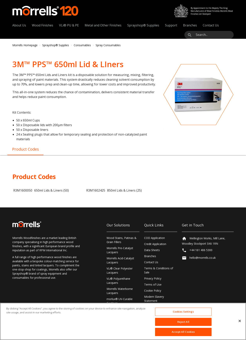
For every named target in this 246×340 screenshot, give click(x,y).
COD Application (154, 238)
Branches (190, 25)
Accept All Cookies (183, 332)
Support (171, 25)
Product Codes (25, 149)
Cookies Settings (183, 311)
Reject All (183, 322)
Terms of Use (153, 284)
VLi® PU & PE (69, 25)
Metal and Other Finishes (103, 25)
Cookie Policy (152, 290)
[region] (123, 321)
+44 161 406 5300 (200, 250)
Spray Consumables (108, 45)
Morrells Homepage (25, 45)
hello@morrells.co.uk (202, 258)
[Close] (239, 321)
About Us (19, 25)
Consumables (82, 45)
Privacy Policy (152, 278)
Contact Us (211, 25)
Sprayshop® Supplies (143, 25)
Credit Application (155, 244)
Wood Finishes (42, 25)
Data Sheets (152, 250)
